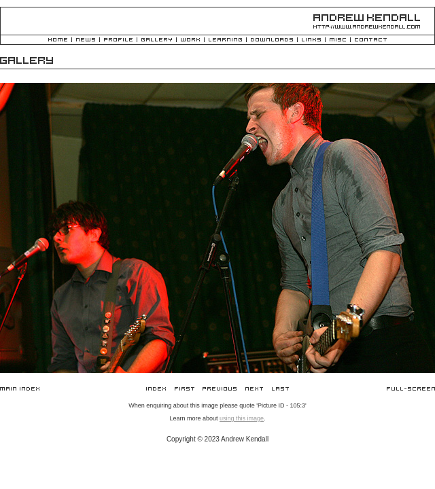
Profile (118, 40)
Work (190, 40)
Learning (225, 40)
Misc (338, 40)
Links (311, 40)
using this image (242, 418)
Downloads (272, 40)
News (85, 40)
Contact (371, 40)
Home (57, 40)
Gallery (156, 40)
